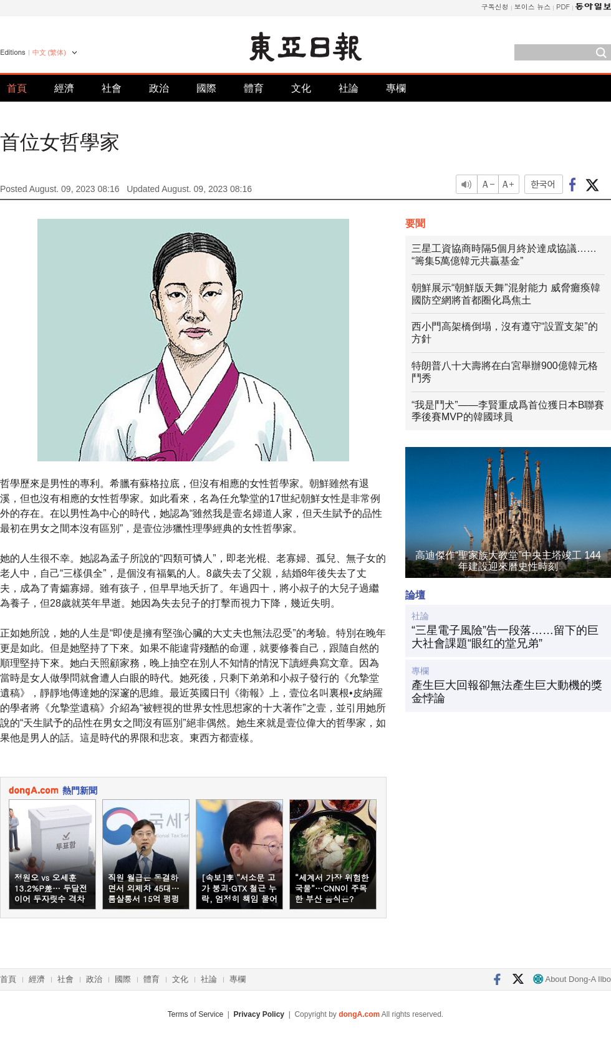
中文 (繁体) (49, 52)
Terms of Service (195, 1014)
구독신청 (495, 6)
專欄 (396, 88)
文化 (301, 88)
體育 (254, 88)
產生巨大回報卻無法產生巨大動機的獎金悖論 (506, 692)
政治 (159, 88)
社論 (348, 88)
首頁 (17, 88)
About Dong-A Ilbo (572, 979)
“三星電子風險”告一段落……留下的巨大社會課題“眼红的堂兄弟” (505, 637)
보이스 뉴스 (532, 6)
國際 (206, 88)
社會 (112, 88)
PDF (563, 6)
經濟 (64, 88)
